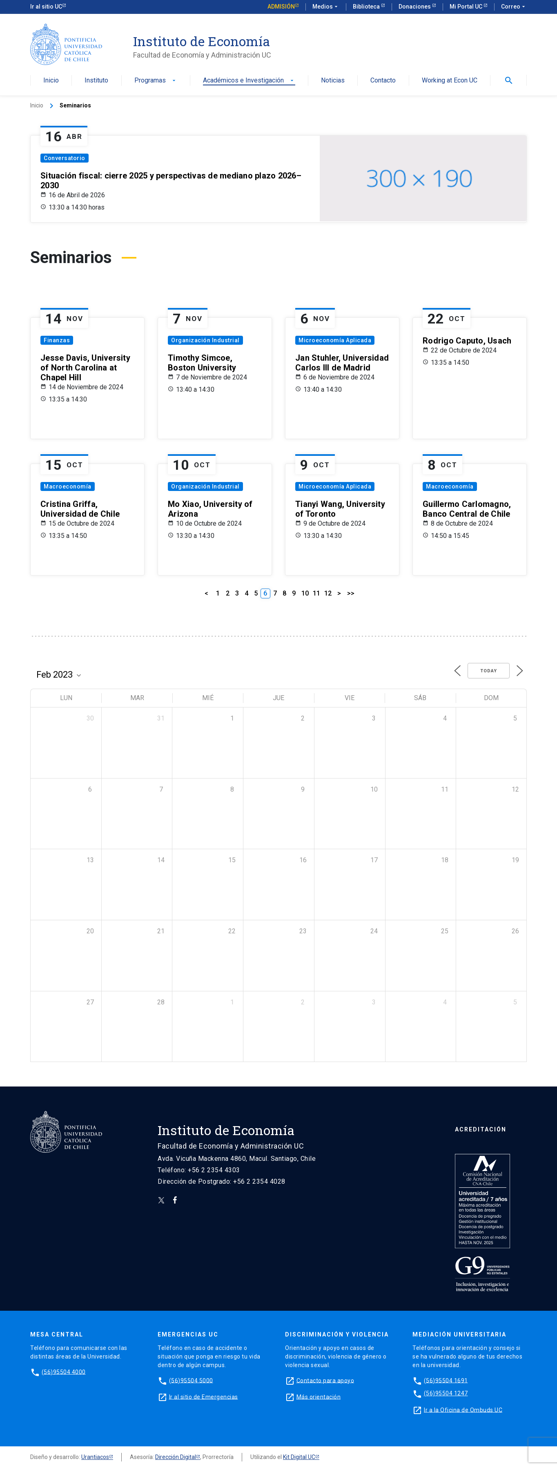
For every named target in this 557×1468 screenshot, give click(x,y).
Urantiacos (95, 1457)
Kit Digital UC (299, 1457)
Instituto (96, 80)
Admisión (281, 6)
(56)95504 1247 (446, 1393)
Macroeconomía (67, 486)
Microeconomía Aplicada (335, 340)
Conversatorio (64, 158)
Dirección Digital (175, 1457)
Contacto (383, 80)
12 (328, 593)
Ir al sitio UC (46, 6)
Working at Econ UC (449, 80)
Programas (155, 80)
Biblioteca (367, 6)
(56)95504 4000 (64, 1371)
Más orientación (318, 1396)
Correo (514, 7)
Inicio (51, 80)
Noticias (333, 80)
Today (488, 671)
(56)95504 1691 (446, 1380)
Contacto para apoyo (325, 1380)
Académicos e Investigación (249, 80)
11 (316, 593)
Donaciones (415, 6)
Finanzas (57, 340)
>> (350, 593)
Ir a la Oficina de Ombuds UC (463, 1409)
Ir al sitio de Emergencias (203, 1396)
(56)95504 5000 (191, 1380)
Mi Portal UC (466, 6)
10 (305, 593)
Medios (325, 7)
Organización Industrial (205, 340)
